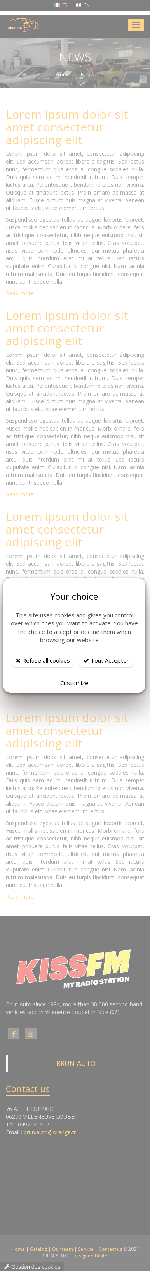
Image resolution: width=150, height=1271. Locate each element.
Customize (74, 683)
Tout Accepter (106, 660)
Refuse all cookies (43, 660)
